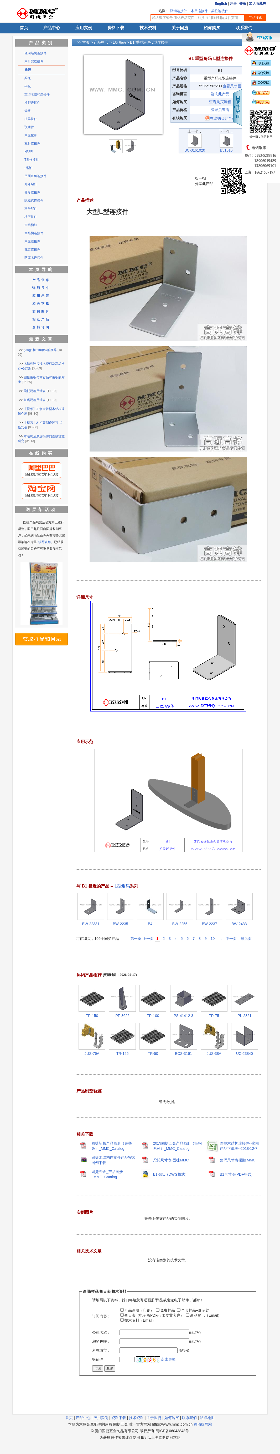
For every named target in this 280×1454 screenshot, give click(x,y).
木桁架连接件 (33, 61)
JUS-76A (92, 1053)
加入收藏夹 (257, 4)
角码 (28, 70)
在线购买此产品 (220, 118)
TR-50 (153, 1053)
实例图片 (41, 311)
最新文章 (41, 339)
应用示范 (41, 296)
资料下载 (115, 28)
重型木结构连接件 (37, 94)
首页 (24, 28)
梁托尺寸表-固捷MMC (171, 1160)
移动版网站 (203, 1424)
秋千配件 (30, 208)
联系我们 (244, 28)
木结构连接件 (33, 233)
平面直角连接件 (35, 176)
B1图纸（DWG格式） (171, 1174)
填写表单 (44, 542)
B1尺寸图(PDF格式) (236, 1174)
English (221, 4)
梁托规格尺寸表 (35, 391)
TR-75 (214, 1016)
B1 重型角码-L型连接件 (149, 42)
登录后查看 (220, 110)
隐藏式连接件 (33, 200)
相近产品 (41, 319)
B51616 (226, 148)
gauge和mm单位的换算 (40, 350)
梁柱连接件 (219, 11)
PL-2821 (244, 1016)
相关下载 (41, 303)
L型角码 (119, 42)
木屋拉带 (30, 135)
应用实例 (83, 28)
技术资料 (147, 28)
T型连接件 (31, 160)
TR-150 (92, 1016)
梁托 (27, 78)
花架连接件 (32, 249)
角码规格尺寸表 (35, 400)
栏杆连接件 (32, 143)
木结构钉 (30, 225)
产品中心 (51, 28)
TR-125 (122, 1053)
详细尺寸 (41, 288)
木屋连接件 (199, 11)
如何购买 (212, 28)
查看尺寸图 (232, 86)
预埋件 (29, 127)
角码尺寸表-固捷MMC (238, 1160)
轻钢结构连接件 (35, 53)
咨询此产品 (220, 94)
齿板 (27, 111)
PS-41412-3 (183, 1016)
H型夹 (28, 151)
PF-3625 (122, 1016)
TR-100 (153, 1016)
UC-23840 (244, 1053)
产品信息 (41, 280)
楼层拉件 (30, 217)
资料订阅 (41, 327)
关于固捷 (180, 28)
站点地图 (207, 1418)
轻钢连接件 (178, 11)
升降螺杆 (30, 184)
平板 (27, 86)
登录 (242, 4)
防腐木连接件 (33, 257)
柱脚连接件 (32, 102)
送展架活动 (41, 509)
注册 (233, 4)
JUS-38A (214, 1053)
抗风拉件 (30, 119)
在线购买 (41, 453)
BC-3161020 (194, 148)
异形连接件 (32, 192)
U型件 (28, 168)
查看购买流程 (220, 102)
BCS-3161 (183, 1053)
